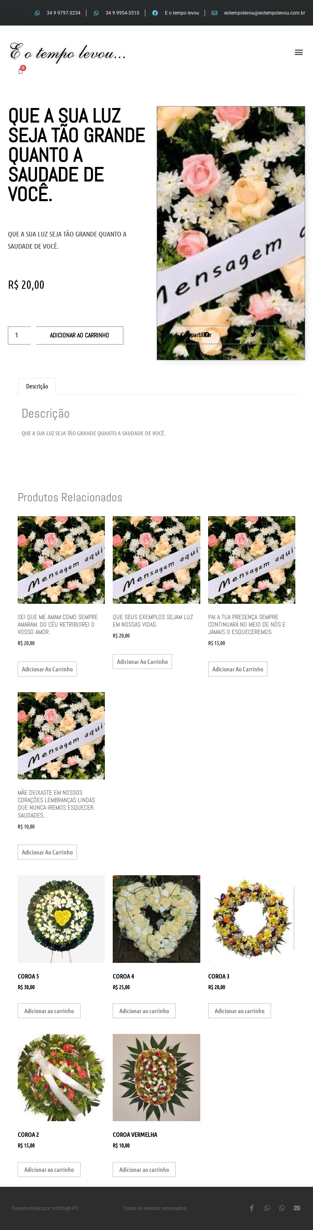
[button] (298, 52)
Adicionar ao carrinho (79, 335)
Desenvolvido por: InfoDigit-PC (45, 1208)
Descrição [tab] (37, 386)
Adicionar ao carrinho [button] (47, 669)
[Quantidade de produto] (19, 335)
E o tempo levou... (67, 51)
